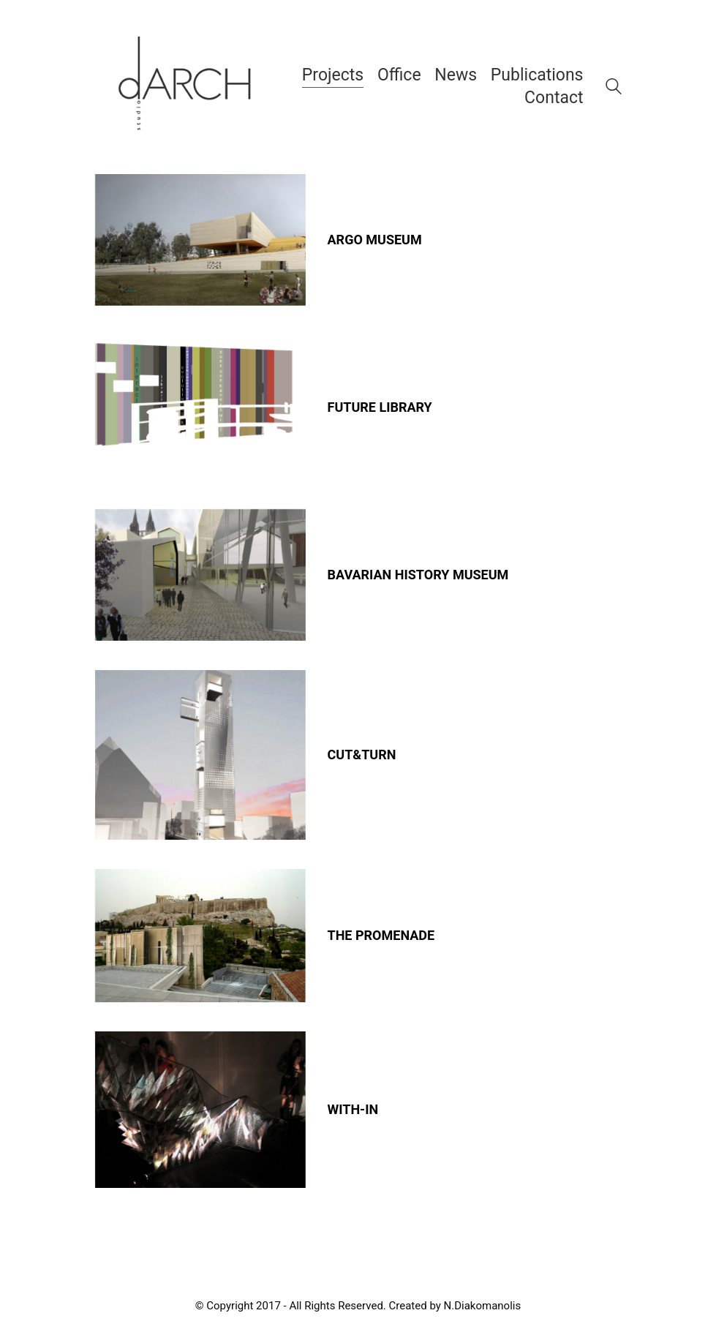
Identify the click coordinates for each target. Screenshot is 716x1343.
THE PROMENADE (381, 935)
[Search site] (614, 88)
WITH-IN (353, 1109)
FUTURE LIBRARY (380, 407)
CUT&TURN (362, 755)
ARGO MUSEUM (375, 240)
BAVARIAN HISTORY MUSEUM (418, 575)
